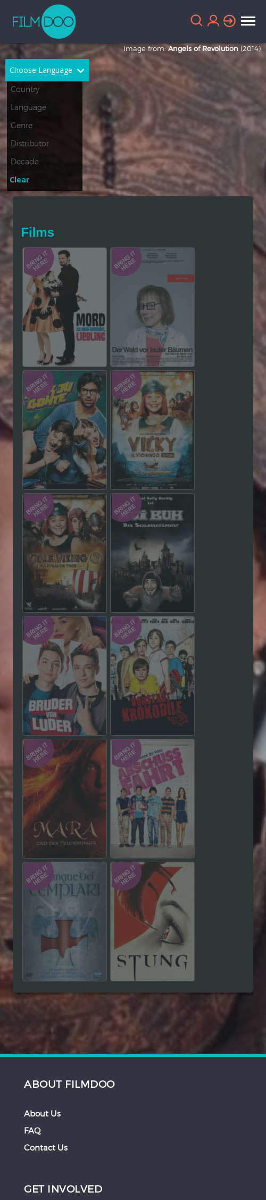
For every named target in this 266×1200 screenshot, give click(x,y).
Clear (19, 179)
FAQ (32, 1130)
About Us (42, 1113)
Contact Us (46, 1147)
